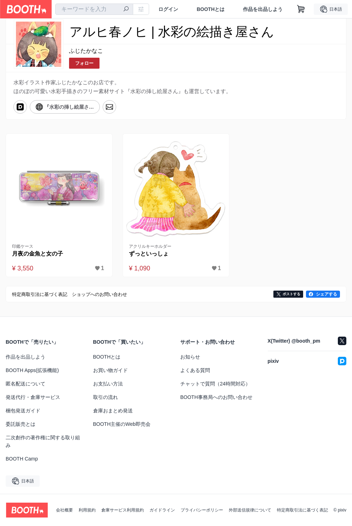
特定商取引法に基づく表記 (302, 510)
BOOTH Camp (22, 459)
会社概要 (64, 510)
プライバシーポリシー (202, 510)
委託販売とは (20, 424)
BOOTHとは (211, 9)
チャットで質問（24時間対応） (215, 384)
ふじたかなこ (86, 51)
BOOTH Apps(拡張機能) (32, 370)
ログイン (168, 9)
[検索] (126, 10)
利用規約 (87, 510)
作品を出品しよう (263, 9)
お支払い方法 (108, 384)
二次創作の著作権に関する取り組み (43, 441)
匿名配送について (25, 384)
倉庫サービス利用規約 (122, 510)
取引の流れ (105, 397)
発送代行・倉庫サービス (33, 397)
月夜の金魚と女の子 (37, 254)
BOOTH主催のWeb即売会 (122, 424)
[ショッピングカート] (301, 9)
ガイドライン (162, 510)
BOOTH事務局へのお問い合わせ (216, 397)
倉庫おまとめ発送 (113, 410)
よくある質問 (195, 370)
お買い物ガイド (110, 370)
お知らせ (190, 357)
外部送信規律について (250, 510)
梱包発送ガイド (23, 410)
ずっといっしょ (149, 254)
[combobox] (94, 9)
